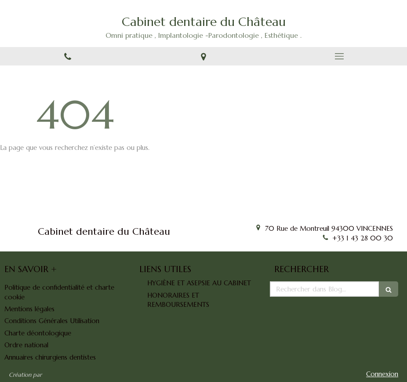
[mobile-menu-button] (339, 56)
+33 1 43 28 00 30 (362, 238)
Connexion (382, 374)
